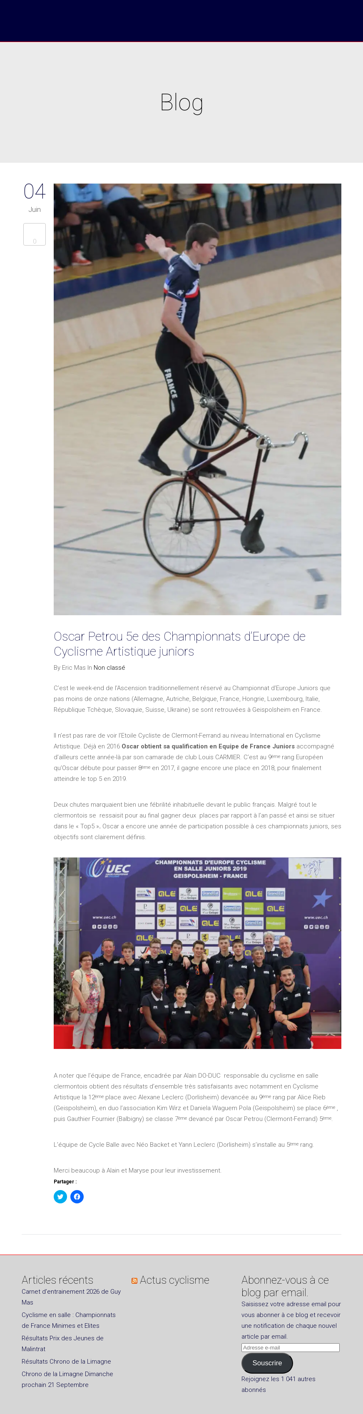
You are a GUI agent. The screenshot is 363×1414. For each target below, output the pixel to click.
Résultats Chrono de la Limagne (66, 1361)
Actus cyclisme (174, 1280)
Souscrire (267, 1363)
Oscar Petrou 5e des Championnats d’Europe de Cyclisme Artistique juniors (180, 644)
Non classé (109, 667)
